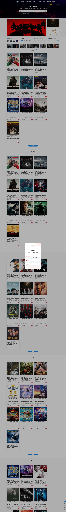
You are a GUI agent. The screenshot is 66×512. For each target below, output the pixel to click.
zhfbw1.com (33, 261)
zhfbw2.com (33, 265)
